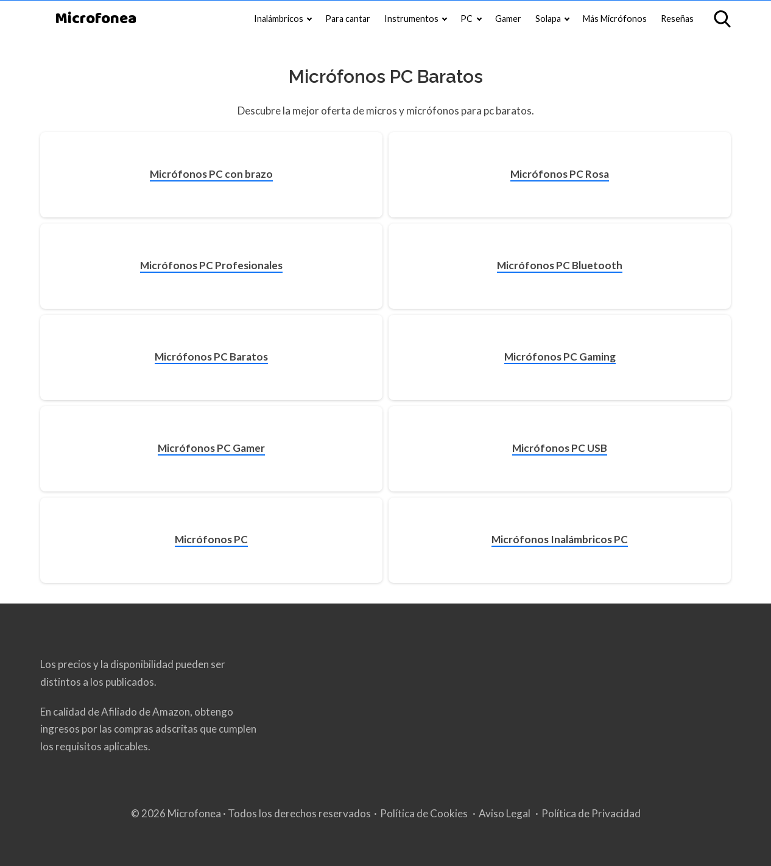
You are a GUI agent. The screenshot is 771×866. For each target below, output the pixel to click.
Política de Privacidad (591, 813)
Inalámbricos (278, 18)
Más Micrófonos (615, 18)
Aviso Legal (504, 813)
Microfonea (95, 19)
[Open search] (722, 18)
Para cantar (347, 18)
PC (466, 18)
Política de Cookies (424, 813)
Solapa (548, 18)
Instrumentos (411, 18)
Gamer (508, 18)
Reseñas (677, 18)
